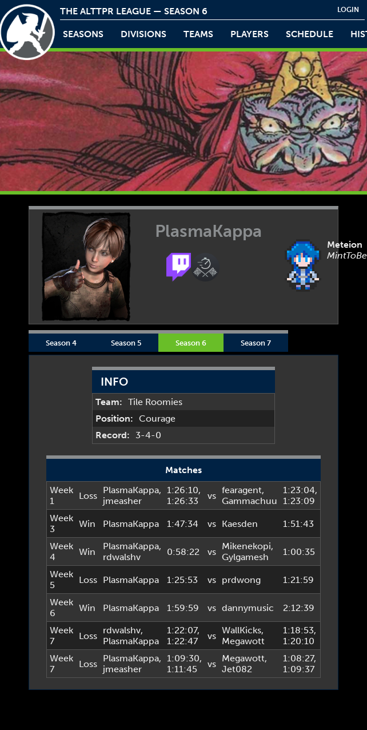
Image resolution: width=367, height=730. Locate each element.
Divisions (143, 34)
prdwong (241, 579)
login (348, 10)
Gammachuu (249, 500)
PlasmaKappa (131, 490)
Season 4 (61, 342)
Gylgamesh (245, 557)
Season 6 (190, 342)
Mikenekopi (246, 546)
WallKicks (241, 630)
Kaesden (240, 523)
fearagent (242, 490)
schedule (309, 34)
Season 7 (256, 342)
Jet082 (237, 669)
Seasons (83, 34)
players (249, 34)
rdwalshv (122, 557)
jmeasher (122, 500)
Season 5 (126, 342)
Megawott (243, 641)
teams (198, 34)
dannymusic (248, 607)
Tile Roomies (155, 401)
